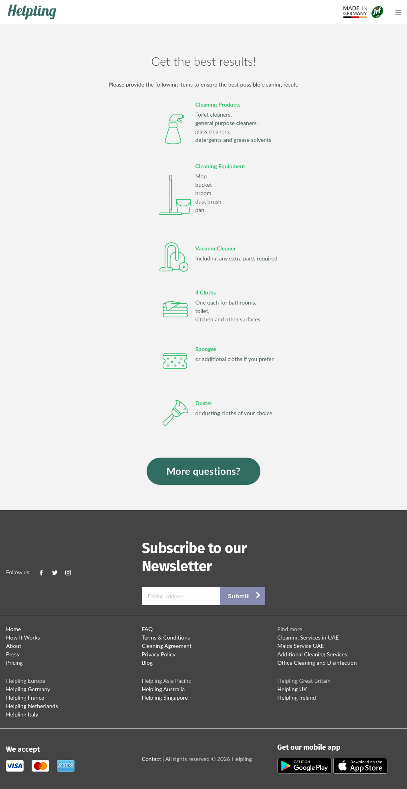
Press (12, 654)
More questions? (204, 471)
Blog (147, 662)
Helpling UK (292, 689)
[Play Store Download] (305, 765)
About (13, 645)
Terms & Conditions (166, 637)
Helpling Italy (22, 714)
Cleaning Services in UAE (307, 637)
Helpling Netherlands (32, 705)
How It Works (23, 637)
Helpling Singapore (165, 697)
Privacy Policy (158, 654)
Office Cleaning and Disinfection (317, 662)
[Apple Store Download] (360, 765)
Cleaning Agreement (166, 645)
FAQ (147, 629)
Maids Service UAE (300, 645)
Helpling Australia (163, 689)
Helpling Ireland (296, 697)
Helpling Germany (28, 689)
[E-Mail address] (181, 596)
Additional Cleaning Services (312, 654)
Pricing (14, 662)
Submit (238, 595)
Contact (151, 758)
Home (13, 629)
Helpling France (25, 697)
